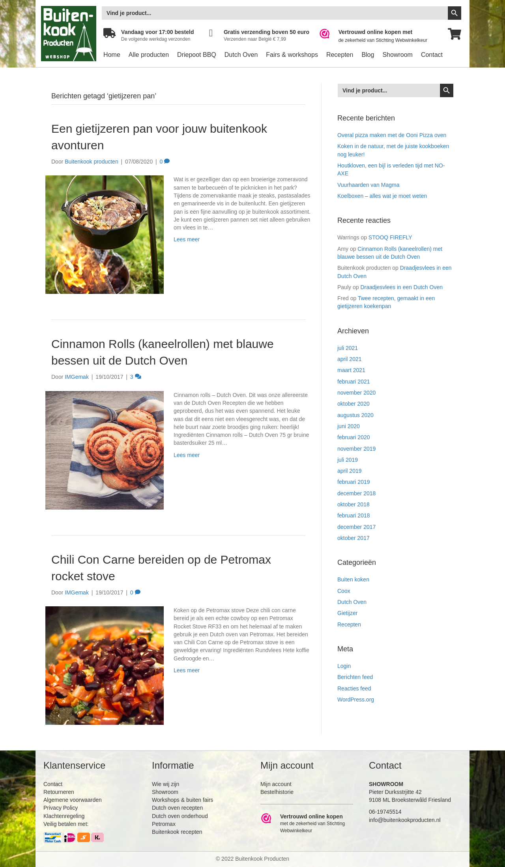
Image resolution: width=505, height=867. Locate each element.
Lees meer (187, 239)
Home (111, 54)
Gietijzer (347, 613)
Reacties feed (354, 688)
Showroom (397, 54)
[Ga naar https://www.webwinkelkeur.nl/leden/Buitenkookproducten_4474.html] (378, 36)
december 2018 (356, 493)
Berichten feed (355, 677)
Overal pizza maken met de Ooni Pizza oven (391, 135)
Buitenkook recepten (177, 832)
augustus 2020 (355, 415)
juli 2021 (347, 348)
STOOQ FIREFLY (390, 237)
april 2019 (349, 471)
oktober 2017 (353, 538)
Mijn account (276, 784)
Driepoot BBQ (196, 54)
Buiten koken (353, 579)
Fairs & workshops (292, 54)
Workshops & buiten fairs (182, 800)
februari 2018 (353, 515)
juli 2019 (347, 460)
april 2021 (349, 359)
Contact (432, 54)
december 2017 (356, 527)
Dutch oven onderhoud (180, 816)
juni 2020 (348, 426)
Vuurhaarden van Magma (368, 185)
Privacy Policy (60, 808)
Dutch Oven (241, 54)
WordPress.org (355, 699)
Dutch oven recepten (177, 808)
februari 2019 (353, 482)
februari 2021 (353, 381)
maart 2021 (351, 370)
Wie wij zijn (165, 784)
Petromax (164, 824)
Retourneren (58, 792)
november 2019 (356, 449)
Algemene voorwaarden (72, 800)
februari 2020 (353, 437)
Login (344, 666)
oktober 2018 (353, 504)
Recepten (340, 54)
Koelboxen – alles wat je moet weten (382, 196)
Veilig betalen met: (65, 824)
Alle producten (149, 54)
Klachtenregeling (63, 816)
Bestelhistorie (277, 792)
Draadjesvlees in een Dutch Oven (401, 287)
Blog (367, 54)
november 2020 (356, 392)
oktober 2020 (353, 404)
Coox (343, 591)
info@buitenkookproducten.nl (405, 820)
